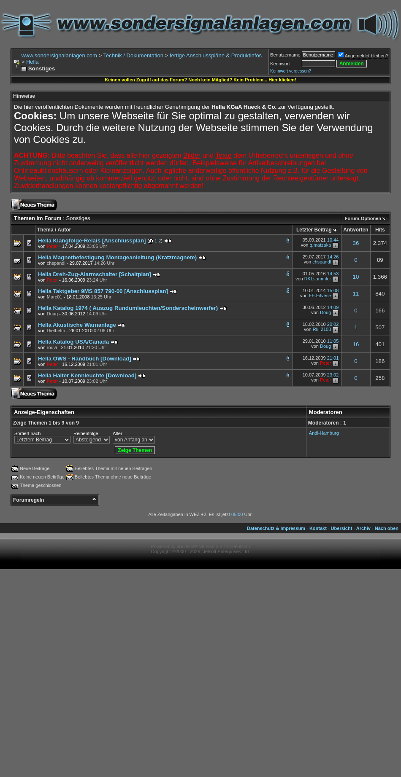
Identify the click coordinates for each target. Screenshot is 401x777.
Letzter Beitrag (314, 230)
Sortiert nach (27, 433)
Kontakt (318, 528)
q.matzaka (320, 244)
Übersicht (341, 528)
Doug (325, 312)
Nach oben (386, 528)
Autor (64, 230)
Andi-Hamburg (324, 433)
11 (356, 293)
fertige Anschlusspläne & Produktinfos (216, 55)
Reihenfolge (85, 433)
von (48, 246)
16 (356, 344)
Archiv (363, 528)
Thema (45, 230)
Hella (32, 62)
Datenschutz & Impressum (276, 528)
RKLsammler (317, 279)
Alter (117, 433)
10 (356, 277)
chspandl (321, 262)
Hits (380, 230)
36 (356, 243)
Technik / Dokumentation (133, 55)
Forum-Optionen (363, 218)
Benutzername (285, 54)
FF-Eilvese (320, 295)
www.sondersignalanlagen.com (59, 55)
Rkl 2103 (322, 329)
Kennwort (280, 63)
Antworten (355, 230)
